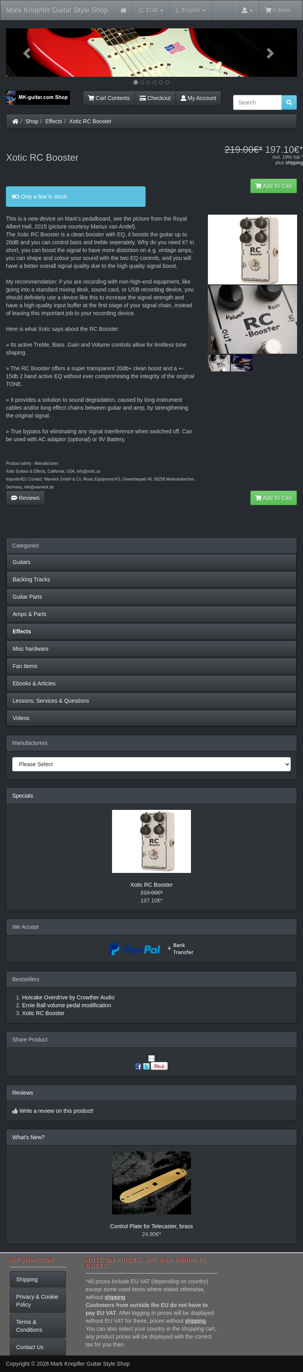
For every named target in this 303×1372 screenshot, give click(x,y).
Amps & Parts (30, 614)
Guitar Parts (27, 597)
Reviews (25, 498)
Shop (32, 121)
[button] (28, 52)
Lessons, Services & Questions (51, 701)
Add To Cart (273, 186)
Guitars (21, 562)
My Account (198, 98)
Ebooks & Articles (34, 683)
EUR (151, 10)
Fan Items (25, 666)
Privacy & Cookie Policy (37, 1301)
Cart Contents (109, 98)
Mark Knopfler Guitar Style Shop (57, 10)
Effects (53, 121)
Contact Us (29, 1347)
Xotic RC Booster (90, 121)
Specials (22, 796)
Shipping (27, 1279)
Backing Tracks (31, 579)
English (191, 10)
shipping (294, 162)
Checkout (155, 98)
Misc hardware (31, 649)
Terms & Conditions (29, 1326)
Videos (21, 718)
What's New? (28, 1137)
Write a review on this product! (56, 1111)
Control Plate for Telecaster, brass (151, 1226)
